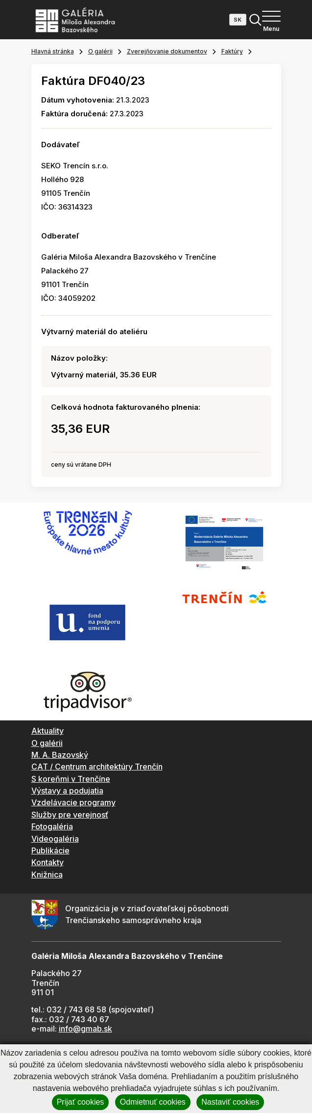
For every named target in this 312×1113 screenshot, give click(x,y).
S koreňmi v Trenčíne (70, 779)
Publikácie (50, 850)
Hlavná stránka (52, 51)
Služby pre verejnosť (69, 815)
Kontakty (47, 862)
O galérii (100, 51)
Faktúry (232, 51)
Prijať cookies (80, 1102)
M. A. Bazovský (59, 755)
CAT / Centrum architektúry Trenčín (97, 766)
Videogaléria (55, 839)
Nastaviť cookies (230, 1102)
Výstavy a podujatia (67, 790)
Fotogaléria (52, 826)
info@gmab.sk (85, 1029)
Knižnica (47, 874)
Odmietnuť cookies (153, 1102)
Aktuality (47, 731)
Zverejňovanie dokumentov (167, 51)
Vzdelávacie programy (73, 802)
